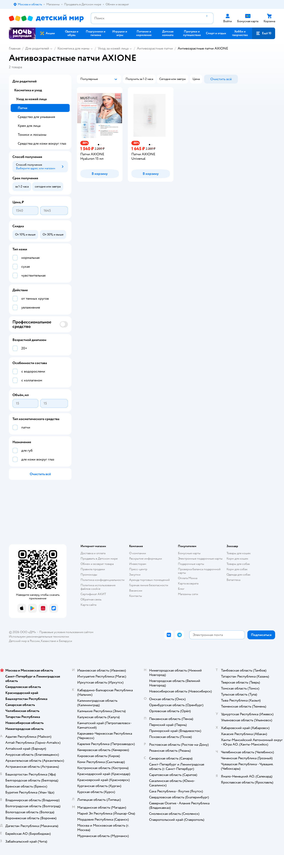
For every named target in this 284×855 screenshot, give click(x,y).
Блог (181, 589)
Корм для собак (237, 569)
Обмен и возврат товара (97, 564)
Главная (14, 48)
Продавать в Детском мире (99, 558)
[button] (263, 33)
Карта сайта (88, 605)
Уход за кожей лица (113, 48)
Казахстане (48, 641)
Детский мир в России (24, 641)
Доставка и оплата (93, 553)
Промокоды (89, 574)
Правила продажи (93, 569)
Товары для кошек (239, 553)
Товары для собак (238, 564)
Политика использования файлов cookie (98, 587)
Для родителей (37, 48)
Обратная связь (91, 599)
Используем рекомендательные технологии (39, 636)
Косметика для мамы (73, 48)
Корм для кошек (237, 558)
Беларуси (65, 641)
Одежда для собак (238, 574)
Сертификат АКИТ (93, 594)
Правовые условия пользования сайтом (66, 632)
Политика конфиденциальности (102, 580)
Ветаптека (233, 580)
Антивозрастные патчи (155, 48)
